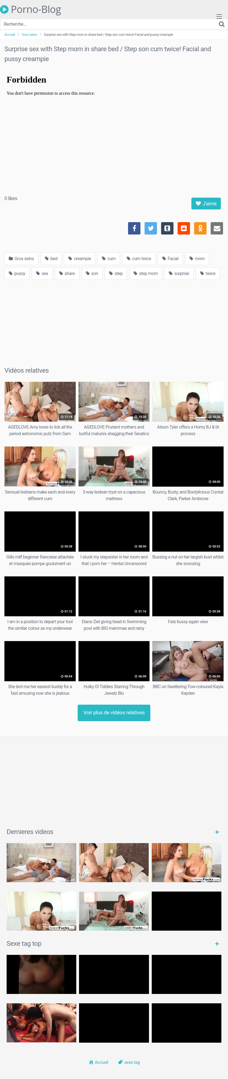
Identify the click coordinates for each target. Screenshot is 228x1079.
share (67, 273)
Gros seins (29, 34)
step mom (146, 273)
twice (207, 273)
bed (51, 258)
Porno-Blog (30, 9)
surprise (179, 273)
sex (42, 273)
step (116, 273)
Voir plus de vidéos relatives (114, 712)
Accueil (9, 34)
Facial (170, 258)
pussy (17, 273)
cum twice (139, 258)
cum (109, 258)
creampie (79, 258)
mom (197, 258)
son (92, 273)
